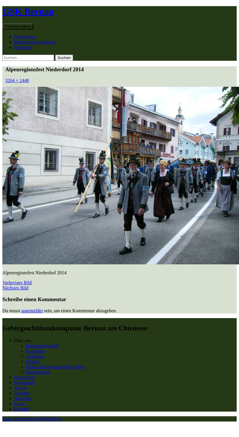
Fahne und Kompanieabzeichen (55, 366)
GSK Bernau (28, 11)
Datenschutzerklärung (34, 41)
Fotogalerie (24, 382)
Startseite (23, 47)
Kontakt (21, 408)
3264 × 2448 (17, 80)
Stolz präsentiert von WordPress (32, 418)
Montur (33, 361)
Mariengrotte (38, 372)
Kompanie (35, 350)
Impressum (24, 36)
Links (19, 403)
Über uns (22, 340)
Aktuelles (23, 398)
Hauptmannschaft (42, 345)
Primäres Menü (18, 26)
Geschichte (24, 377)
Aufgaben (35, 356)
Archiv (20, 387)
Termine (22, 393)
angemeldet (32, 310)
